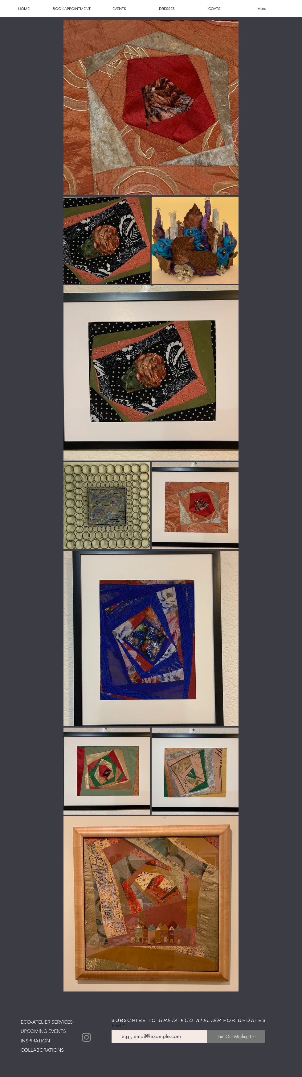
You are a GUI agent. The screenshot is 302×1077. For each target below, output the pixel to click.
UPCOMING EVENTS (43, 1031)
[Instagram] (86, 1037)
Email (116, 1026)
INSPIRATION (35, 1041)
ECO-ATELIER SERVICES (47, 1022)
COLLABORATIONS (42, 1050)
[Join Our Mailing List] (236, 1036)
